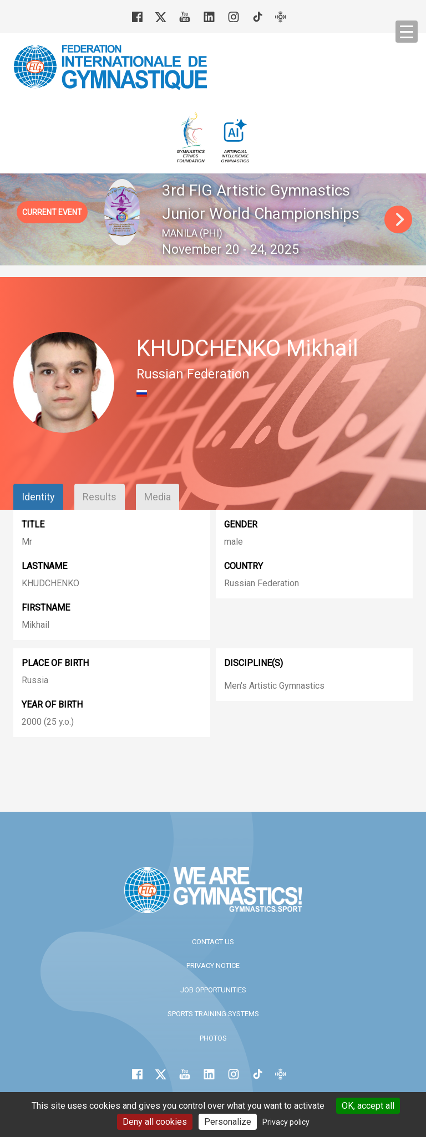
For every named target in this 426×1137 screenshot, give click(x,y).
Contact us (213, 942)
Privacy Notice (213, 965)
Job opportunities (213, 990)
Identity (38, 497)
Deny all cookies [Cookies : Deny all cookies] (155, 1121)
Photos (213, 1038)
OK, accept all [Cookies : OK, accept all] (368, 1105)
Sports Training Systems (213, 1014)
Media (157, 497)
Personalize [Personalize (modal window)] (227, 1121)
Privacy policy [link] (286, 1122)
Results (99, 497)
